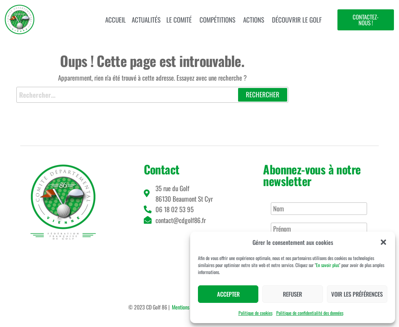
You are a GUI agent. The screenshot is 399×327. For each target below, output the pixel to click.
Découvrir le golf (297, 20)
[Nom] (319, 208)
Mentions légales (188, 307)
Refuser (292, 294)
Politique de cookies (255, 312)
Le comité (179, 20)
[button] (383, 242)
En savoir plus (327, 265)
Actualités (146, 20)
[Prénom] (319, 229)
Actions (253, 20)
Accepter (228, 294)
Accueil (115, 20)
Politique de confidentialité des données (309, 312)
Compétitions (217, 20)
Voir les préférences (357, 294)
